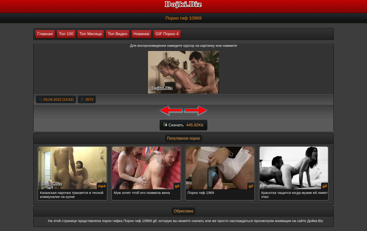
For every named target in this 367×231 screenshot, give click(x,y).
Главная (45, 34)
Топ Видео (117, 34)
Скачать (183, 125)
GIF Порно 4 (167, 34)
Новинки (141, 34)
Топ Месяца (90, 34)
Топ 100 (66, 34)
